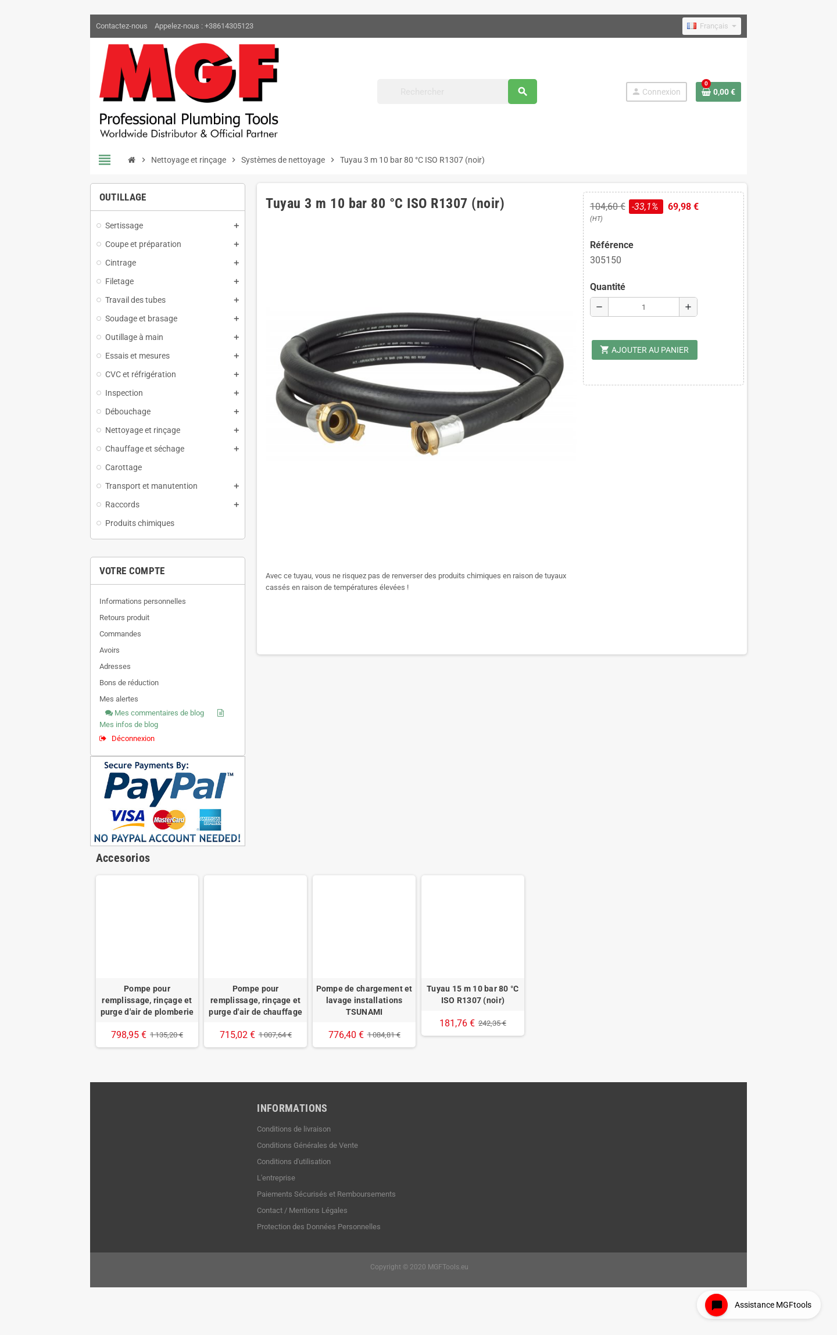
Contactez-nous (101, 26)
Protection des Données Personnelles (309, 1245)
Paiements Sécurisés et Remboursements (316, 1212)
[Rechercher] (463, 94)
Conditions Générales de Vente (297, 1163)
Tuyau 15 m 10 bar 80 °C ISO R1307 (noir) (476, 1013)
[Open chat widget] (756, 1302)
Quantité (618, 293)
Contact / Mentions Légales (292, 1229)
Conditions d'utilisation (284, 1180)
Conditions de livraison (284, 1147)
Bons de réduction (108, 689)
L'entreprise (266, 1196)
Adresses (94, 672)
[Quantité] (657, 313)
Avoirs (89, 656)
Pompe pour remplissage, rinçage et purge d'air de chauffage (245, 1019)
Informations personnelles (122, 607)
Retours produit (104, 624)
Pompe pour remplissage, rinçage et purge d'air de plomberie (130, 1019)
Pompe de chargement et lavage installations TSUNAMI (361, 1019)
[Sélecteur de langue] (732, 26)
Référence (622, 251)
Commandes (100, 640)
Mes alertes (98, 705)
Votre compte (112, 577)
